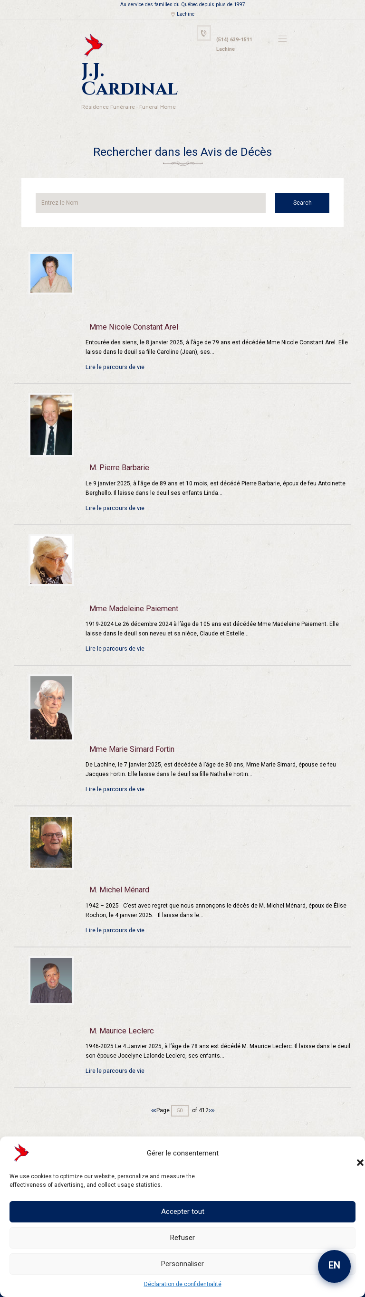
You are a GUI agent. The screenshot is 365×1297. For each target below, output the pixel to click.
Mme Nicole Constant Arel (131, 303)
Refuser (182, 1237)
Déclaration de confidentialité (182, 1284)
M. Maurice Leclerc (120, 1007)
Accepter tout (182, 1211)
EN (334, 1265)
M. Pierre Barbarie (118, 444)
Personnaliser (182, 1263)
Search (307, 179)
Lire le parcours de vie (114, 343)
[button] (350, 1153)
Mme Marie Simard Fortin (130, 725)
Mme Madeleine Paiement (132, 584)
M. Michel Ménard (118, 866)
